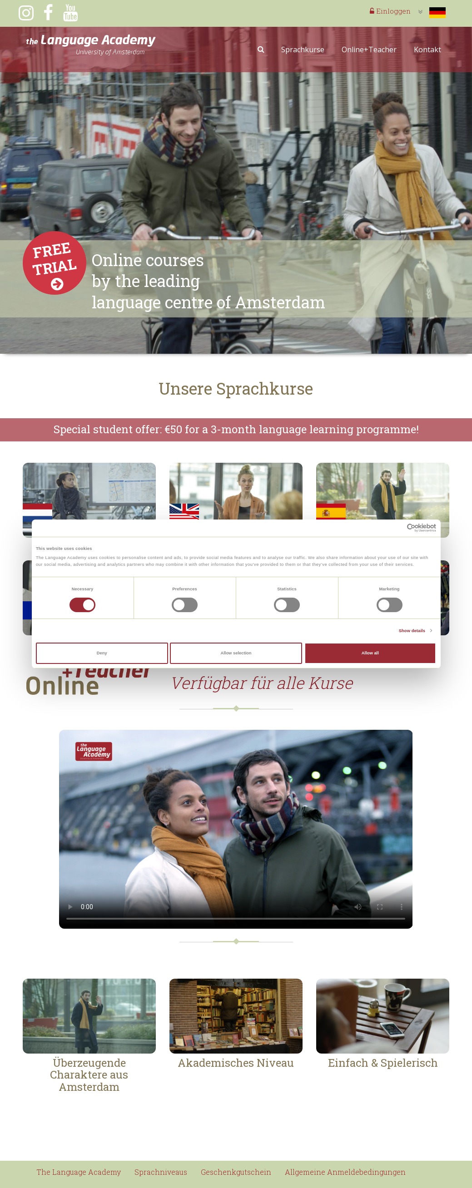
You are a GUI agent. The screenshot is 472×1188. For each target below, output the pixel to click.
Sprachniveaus (160, 1172)
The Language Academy (78, 1172)
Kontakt (427, 49)
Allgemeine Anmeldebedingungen (345, 1172)
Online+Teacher (369, 49)
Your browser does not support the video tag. (235, 829)
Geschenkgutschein (236, 1172)
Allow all (370, 653)
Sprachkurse (302, 49)
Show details (412, 631)
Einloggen (390, 10)
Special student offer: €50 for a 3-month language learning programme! (236, 429)
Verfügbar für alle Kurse (261, 682)
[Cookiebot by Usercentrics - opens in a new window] (396, 528)
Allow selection (235, 653)
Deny (102, 653)
